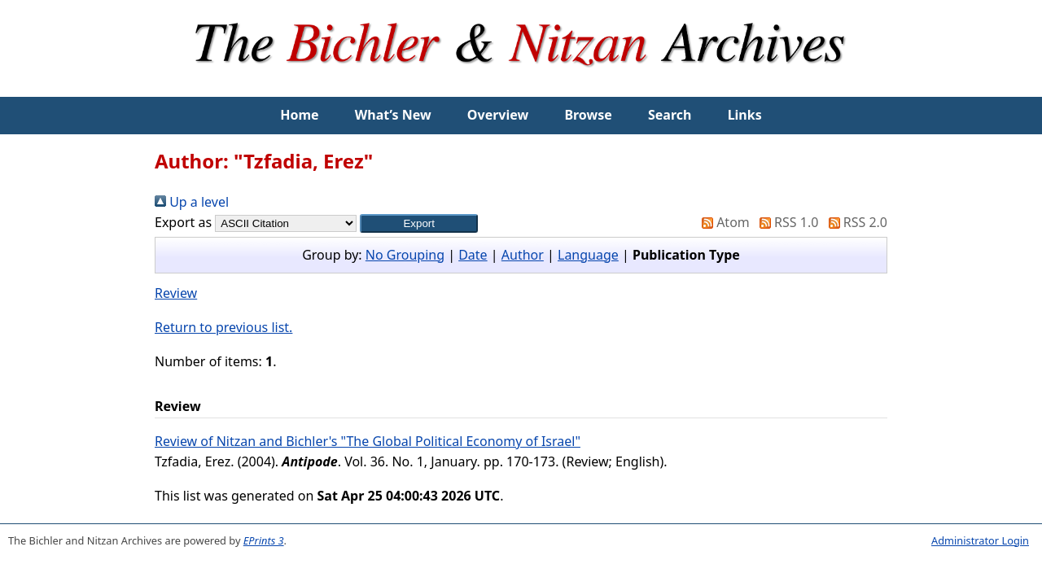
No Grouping (405, 255)
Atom (722, 222)
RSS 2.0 (854, 222)
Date (472, 255)
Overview (497, 115)
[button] (419, 223)
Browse (587, 115)
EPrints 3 (263, 540)
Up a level (192, 202)
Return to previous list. (223, 327)
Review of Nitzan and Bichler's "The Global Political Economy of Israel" (367, 441)
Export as (183, 222)
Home (299, 115)
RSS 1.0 (785, 222)
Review (176, 293)
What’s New (393, 115)
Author (522, 255)
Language (588, 255)
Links (745, 115)
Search (669, 115)
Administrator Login (980, 540)
